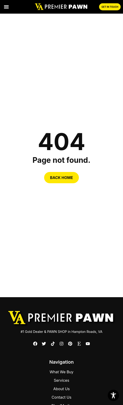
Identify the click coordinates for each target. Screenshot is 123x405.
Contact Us (61, 397)
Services (61, 380)
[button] (6, 7)
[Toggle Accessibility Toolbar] (113, 395)
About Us (61, 388)
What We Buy (61, 372)
